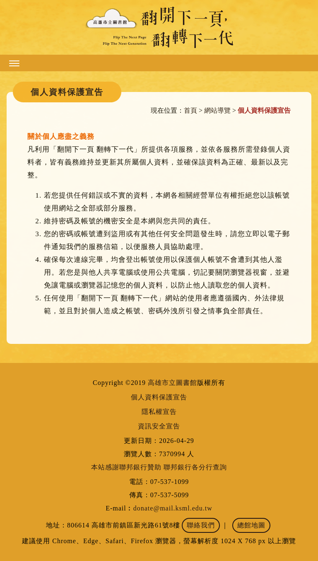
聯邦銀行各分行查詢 (195, 467)
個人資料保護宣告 (159, 397)
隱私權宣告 (159, 411)
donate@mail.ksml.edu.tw (172, 508)
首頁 (190, 110)
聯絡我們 (201, 525)
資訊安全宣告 (159, 426)
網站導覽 (217, 110)
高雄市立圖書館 (172, 382)
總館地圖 (251, 525)
